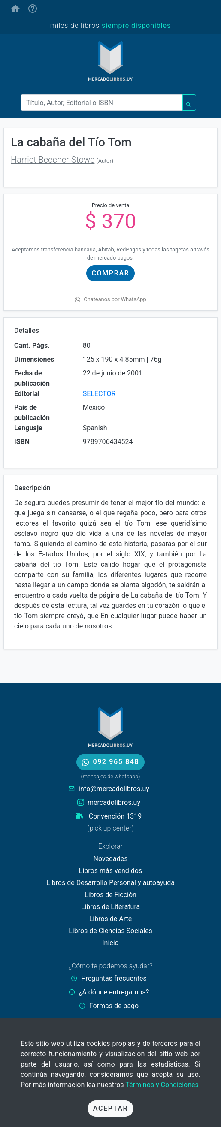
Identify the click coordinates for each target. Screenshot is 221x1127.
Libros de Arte (110, 919)
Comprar (111, 273)
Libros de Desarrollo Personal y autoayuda (110, 883)
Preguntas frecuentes (113, 978)
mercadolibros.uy (114, 802)
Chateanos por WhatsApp (110, 299)
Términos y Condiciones (162, 1085)
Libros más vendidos (110, 871)
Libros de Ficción (110, 895)
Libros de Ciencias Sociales (110, 931)
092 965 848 (110, 762)
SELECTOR (99, 394)
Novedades (110, 859)
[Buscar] (102, 102)
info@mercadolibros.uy (114, 789)
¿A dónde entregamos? (114, 992)
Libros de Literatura (110, 907)
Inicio (110, 943)
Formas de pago (114, 1006)
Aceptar (110, 1108)
